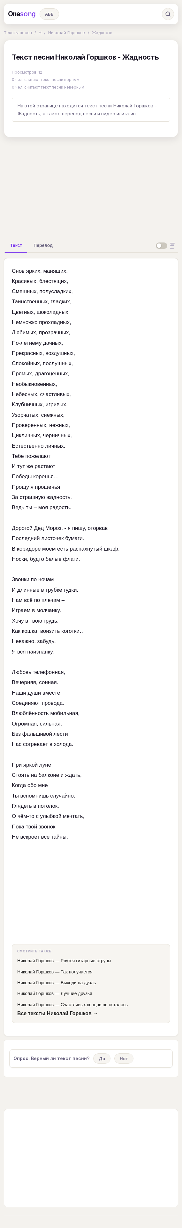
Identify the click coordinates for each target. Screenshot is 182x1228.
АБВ (49, 14)
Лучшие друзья (76, 993)
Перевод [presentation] (43, 245)
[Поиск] (168, 14)
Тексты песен (18, 32)
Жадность (102, 32)
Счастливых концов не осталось (94, 1004)
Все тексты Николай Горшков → (57, 1013)
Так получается (76, 971)
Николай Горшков (66, 32)
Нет (124, 1058)
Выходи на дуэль (78, 982)
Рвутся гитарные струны (86, 960)
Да (102, 1058)
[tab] (16, 245)
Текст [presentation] (16, 245)
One (22, 14)
